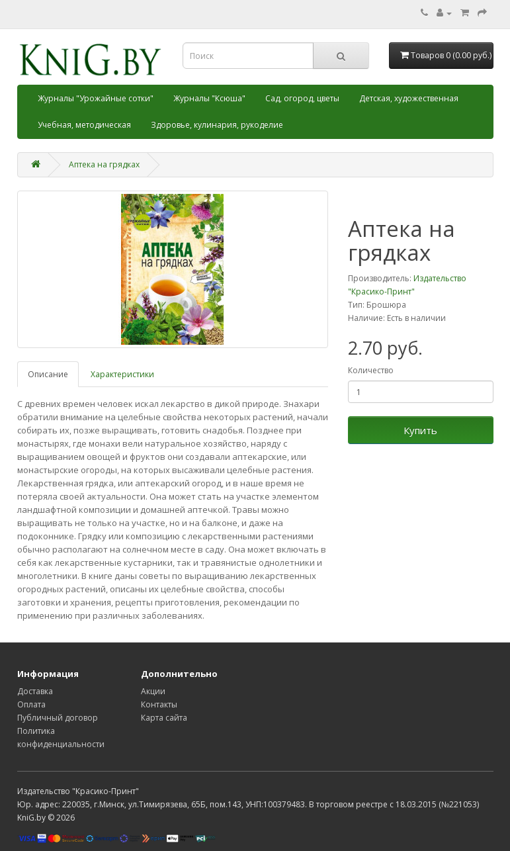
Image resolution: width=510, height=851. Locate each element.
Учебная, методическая (84, 124)
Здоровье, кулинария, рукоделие (217, 124)
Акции (153, 691)
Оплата (31, 704)
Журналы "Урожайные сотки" (95, 98)
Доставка (35, 691)
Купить (420, 430)
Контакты (159, 704)
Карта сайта (164, 717)
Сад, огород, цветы (302, 98)
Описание (48, 374)
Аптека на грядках (104, 164)
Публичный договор (57, 717)
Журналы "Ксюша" (209, 98)
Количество (371, 370)
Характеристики (122, 374)
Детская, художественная (408, 98)
